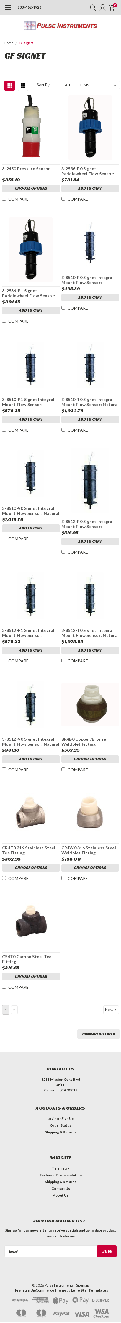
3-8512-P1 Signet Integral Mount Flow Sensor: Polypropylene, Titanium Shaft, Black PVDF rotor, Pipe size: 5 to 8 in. (28, 633)
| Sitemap (81, 1285)
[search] (91, 7)
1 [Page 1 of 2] (6, 1010)
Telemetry (60, 1168)
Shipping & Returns (60, 1132)
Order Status (60, 1125)
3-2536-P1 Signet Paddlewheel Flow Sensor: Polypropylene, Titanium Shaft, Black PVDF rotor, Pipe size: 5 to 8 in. (28, 293)
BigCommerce (42, 1290)
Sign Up (67, 1118)
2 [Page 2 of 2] (14, 1010)
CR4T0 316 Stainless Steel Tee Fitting (28, 850)
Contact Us (60, 1188)
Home (8, 43)
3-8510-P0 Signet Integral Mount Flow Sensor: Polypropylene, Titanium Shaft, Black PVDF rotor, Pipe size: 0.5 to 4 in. (87, 280)
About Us (60, 1195)
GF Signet (26, 43)
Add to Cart (90, 188)
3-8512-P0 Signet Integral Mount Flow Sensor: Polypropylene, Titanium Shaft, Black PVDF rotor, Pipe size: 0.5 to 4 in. (87, 524)
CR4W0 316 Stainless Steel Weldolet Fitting (88, 850)
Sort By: (43, 85)
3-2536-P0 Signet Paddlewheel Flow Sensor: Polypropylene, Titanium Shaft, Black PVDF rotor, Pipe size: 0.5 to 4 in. (88, 171)
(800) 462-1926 (28, 7)
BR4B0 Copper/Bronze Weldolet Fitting (83, 741)
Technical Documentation (61, 1175)
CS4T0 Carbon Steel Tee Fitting (27, 959)
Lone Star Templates (89, 1290)
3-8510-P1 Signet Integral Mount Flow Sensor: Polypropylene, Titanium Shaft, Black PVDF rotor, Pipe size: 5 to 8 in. (28, 402)
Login (51, 1118)
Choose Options (31, 188)
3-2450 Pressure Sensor (26, 168)
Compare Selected (98, 1034)
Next (111, 1010)
